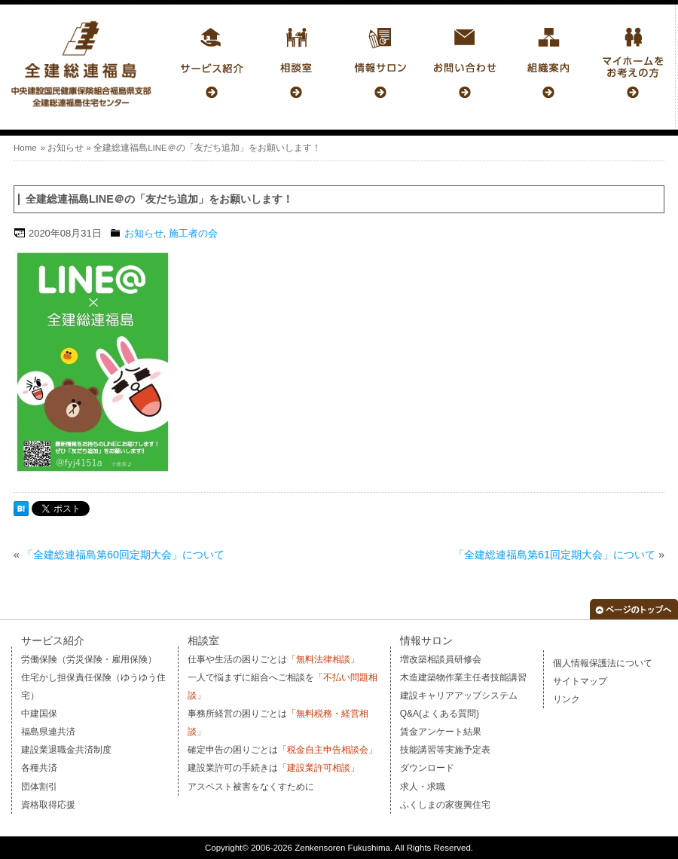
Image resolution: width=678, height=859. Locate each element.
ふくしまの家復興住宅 (445, 804)
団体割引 (39, 786)
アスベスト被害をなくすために (251, 786)
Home (25, 147)
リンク (566, 699)
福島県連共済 (48, 731)
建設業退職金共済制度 (66, 749)
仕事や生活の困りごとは (273, 659)
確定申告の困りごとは (282, 749)
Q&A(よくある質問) (439, 713)
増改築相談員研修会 (440, 659)
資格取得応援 (48, 804)
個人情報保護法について (602, 663)
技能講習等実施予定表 (445, 749)
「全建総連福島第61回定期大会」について (554, 555)
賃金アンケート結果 (440, 731)
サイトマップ (580, 681)
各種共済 (39, 768)
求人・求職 (422, 786)
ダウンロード (427, 768)
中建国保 (39, 713)
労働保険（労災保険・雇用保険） (89, 659)
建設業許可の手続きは (273, 768)
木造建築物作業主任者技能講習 (463, 677)
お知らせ (65, 147)
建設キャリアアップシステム (459, 695)
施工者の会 (193, 233)
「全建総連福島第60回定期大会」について (123, 555)
